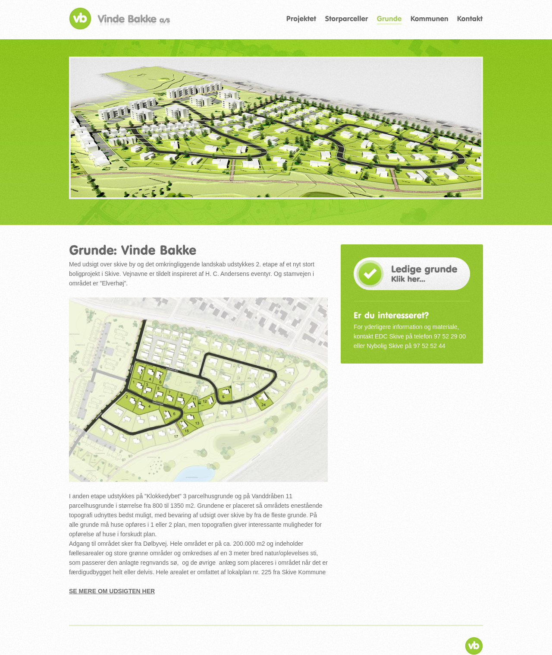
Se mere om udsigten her (112, 591)
